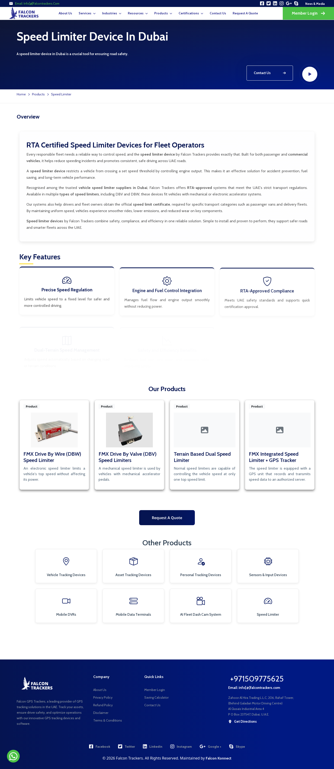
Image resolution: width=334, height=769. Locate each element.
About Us (65, 13)
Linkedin (152, 746)
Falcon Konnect (218, 758)
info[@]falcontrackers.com (41, 3)
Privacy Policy (102, 697)
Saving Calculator (156, 697)
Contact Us (218, 13)
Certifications (189, 13)
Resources (136, 13)
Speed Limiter (61, 94)
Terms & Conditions (107, 720)
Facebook (99, 746)
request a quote (245, 13)
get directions (242, 721)
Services (85, 13)
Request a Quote (167, 517)
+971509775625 (257, 678)
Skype (237, 746)
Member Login (308, 13)
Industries (109, 13)
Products (161, 13)
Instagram (181, 746)
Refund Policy (103, 705)
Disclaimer (100, 713)
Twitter (126, 746)
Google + (210, 746)
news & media (315, 4)
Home (21, 94)
